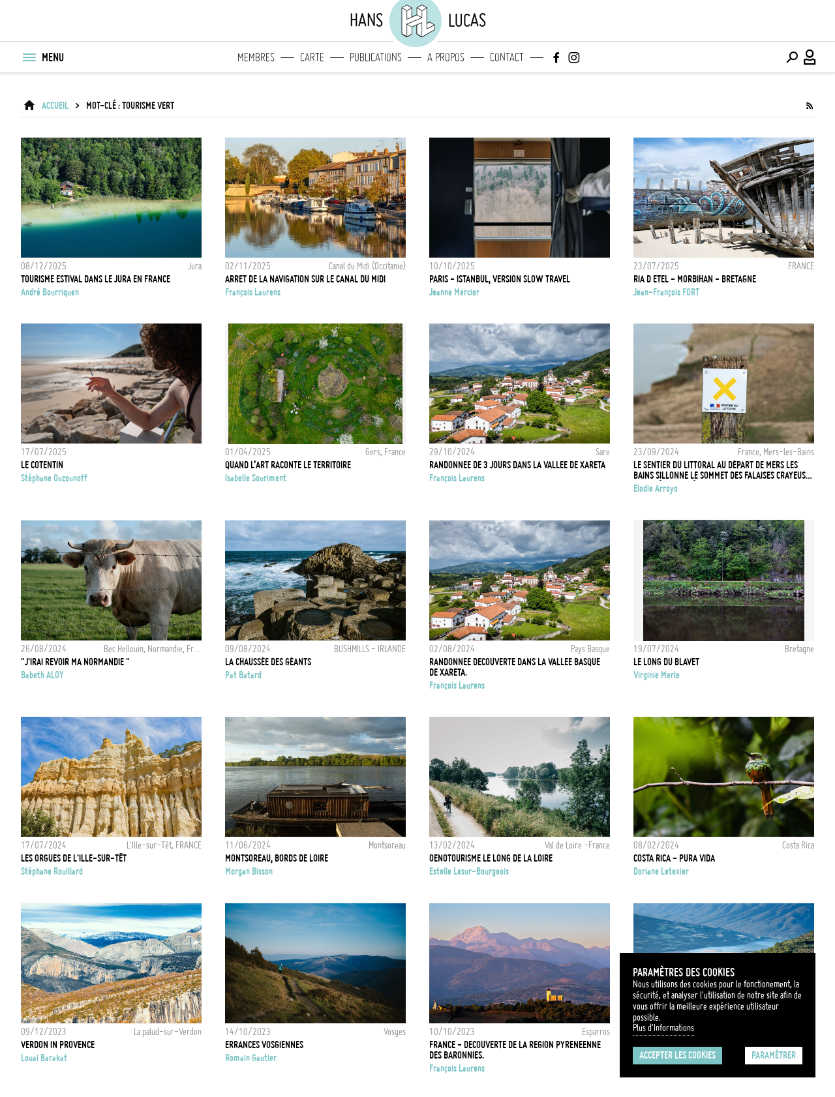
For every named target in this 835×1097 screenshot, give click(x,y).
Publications (376, 57)
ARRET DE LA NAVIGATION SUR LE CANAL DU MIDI (305, 279)
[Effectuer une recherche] (792, 57)
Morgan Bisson (249, 871)
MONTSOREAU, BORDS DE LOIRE (276, 858)
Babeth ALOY (42, 675)
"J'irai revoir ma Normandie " (75, 662)
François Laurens (253, 292)
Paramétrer (774, 1055)
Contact (507, 57)
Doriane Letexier (661, 871)
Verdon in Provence (58, 1045)
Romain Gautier (251, 1058)
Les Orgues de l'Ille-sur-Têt (74, 858)
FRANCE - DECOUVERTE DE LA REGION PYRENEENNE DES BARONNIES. (515, 1050)
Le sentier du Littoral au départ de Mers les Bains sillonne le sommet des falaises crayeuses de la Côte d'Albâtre (723, 470)
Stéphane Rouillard (52, 871)
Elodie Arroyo (655, 488)
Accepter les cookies (677, 1055)
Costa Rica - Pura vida (674, 858)
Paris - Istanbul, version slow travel (499, 279)
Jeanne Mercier (454, 292)
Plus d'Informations (663, 1028)
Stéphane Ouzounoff (54, 478)
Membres (256, 57)
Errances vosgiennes (264, 1045)
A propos (445, 57)
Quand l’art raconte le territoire (288, 465)
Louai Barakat (44, 1058)
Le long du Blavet (666, 662)
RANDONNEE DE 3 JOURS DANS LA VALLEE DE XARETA (517, 465)
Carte (312, 57)
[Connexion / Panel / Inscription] (810, 57)
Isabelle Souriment (255, 478)
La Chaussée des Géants (268, 662)
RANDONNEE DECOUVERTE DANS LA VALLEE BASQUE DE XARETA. (514, 667)
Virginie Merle (656, 675)
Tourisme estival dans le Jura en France (95, 279)
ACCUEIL (55, 106)
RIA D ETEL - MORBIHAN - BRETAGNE (694, 279)
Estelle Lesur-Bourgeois (469, 871)
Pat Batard (243, 675)
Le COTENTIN (42, 465)
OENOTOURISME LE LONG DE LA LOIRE (491, 858)
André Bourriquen (50, 292)
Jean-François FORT (666, 292)
